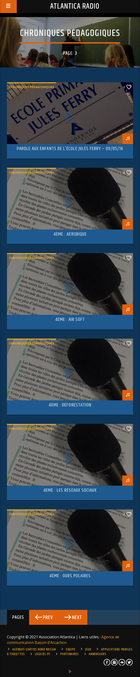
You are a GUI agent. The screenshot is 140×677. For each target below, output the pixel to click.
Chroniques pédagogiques (31, 87)
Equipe (70, 649)
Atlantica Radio (74, 6)
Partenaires (69, 654)
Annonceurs (97, 654)
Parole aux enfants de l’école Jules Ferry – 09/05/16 (70, 148)
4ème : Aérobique (70, 234)
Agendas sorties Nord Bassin (34, 649)
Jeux (88, 649)
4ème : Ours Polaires (70, 576)
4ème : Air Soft (70, 319)
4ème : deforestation (70, 405)
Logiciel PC (42, 654)
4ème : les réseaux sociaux (70, 490)
